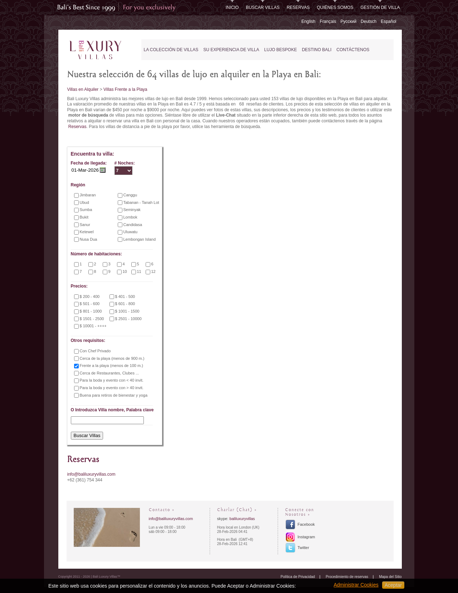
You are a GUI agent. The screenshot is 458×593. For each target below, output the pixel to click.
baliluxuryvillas (242, 518)
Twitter (303, 547)
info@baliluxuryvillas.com (91, 474)
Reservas (298, 7)
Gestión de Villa (380, 7)
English (308, 21)
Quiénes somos (335, 7)
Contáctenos (352, 49)
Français (328, 21)
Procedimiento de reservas (347, 577)
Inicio (232, 7)
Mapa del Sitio (390, 577)
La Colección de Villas (171, 49)
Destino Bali (317, 49)
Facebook (306, 524)
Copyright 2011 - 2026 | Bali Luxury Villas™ (89, 576)
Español (388, 21)
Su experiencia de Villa (231, 49)
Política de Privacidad (298, 577)
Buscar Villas (262, 7)
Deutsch (368, 21)
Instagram (306, 537)
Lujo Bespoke (280, 49)
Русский (349, 21)
